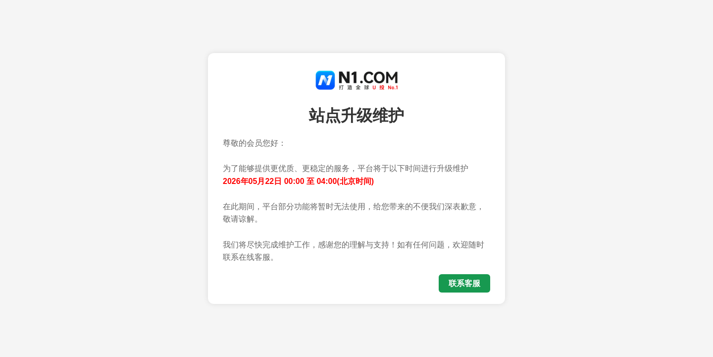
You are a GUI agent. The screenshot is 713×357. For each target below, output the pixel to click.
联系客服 (464, 283)
